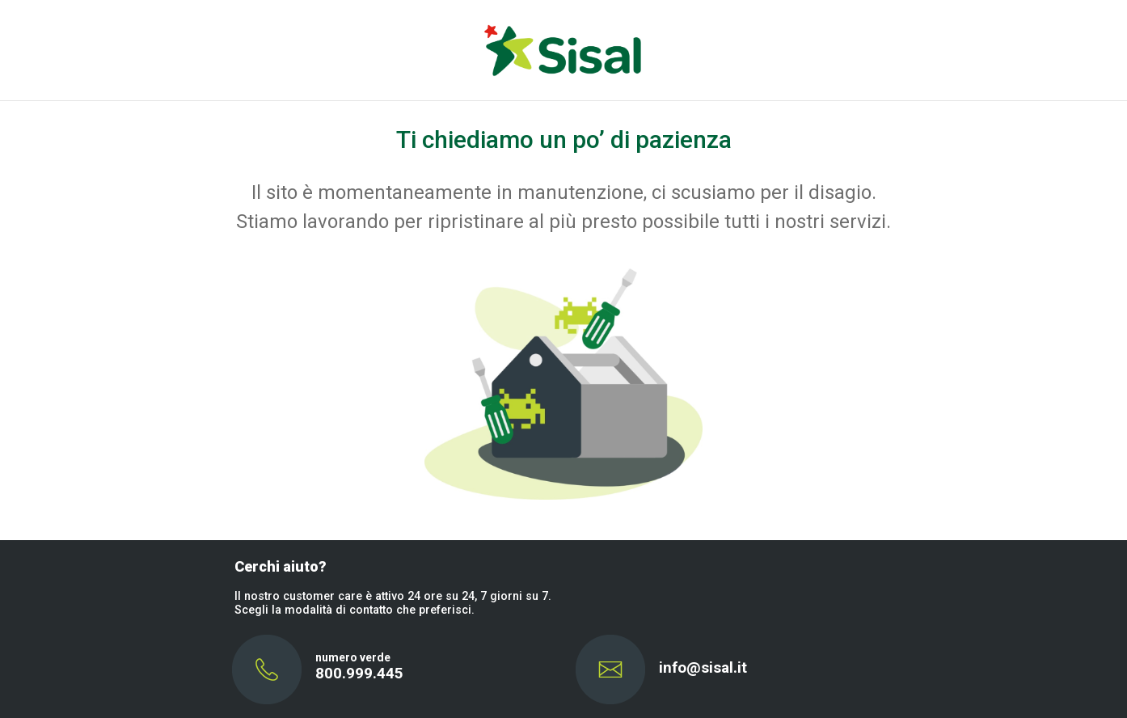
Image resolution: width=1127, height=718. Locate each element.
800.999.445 (359, 673)
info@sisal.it (703, 667)
